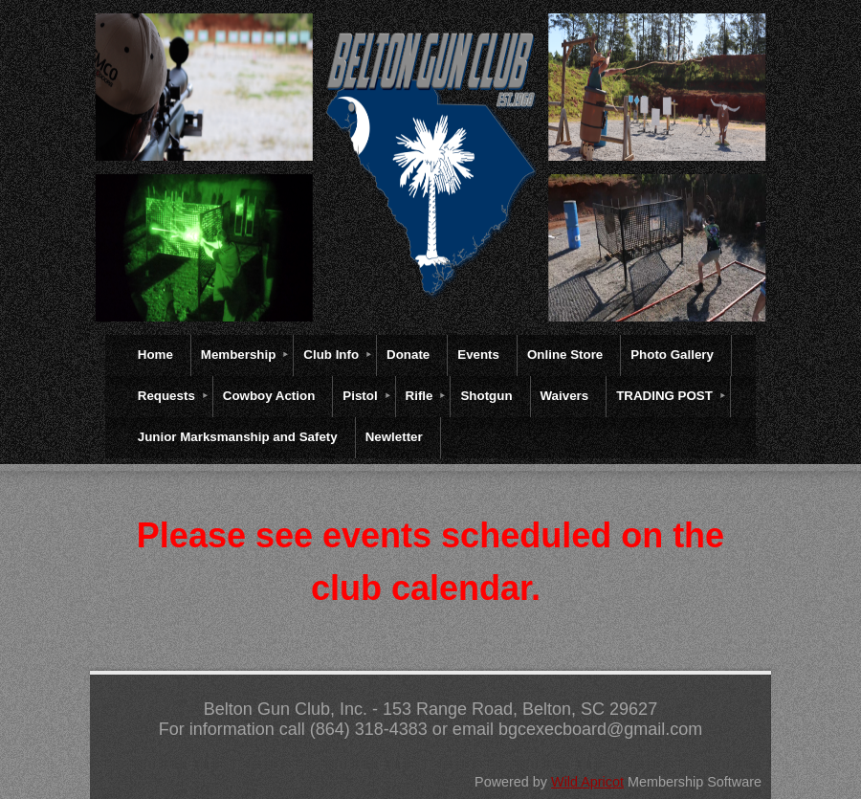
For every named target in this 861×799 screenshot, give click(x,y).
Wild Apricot (587, 781)
